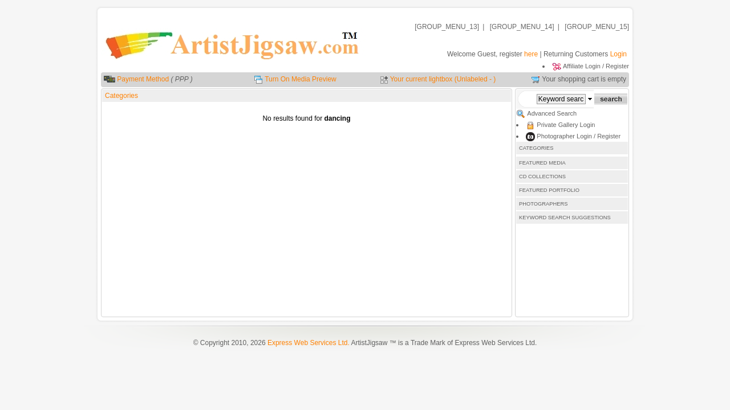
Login (618, 54)
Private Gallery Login (566, 124)
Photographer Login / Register (578, 136)
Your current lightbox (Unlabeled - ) (443, 79)
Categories (121, 96)
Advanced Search (552, 113)
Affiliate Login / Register (596, 66)
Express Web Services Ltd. (308, 343)
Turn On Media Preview (300, 79)
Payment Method (143, 79)
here (531, 54)
